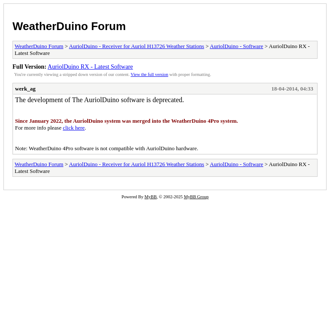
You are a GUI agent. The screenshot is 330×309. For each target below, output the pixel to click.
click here (74, 127)
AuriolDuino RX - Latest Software (90, 66)
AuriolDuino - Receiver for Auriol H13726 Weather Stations (137, 46)
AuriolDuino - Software (236, 46)
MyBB (150, 196)
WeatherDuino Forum (69, 26)
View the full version (149, 74)
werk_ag (25, 88)
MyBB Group (196, 196)
